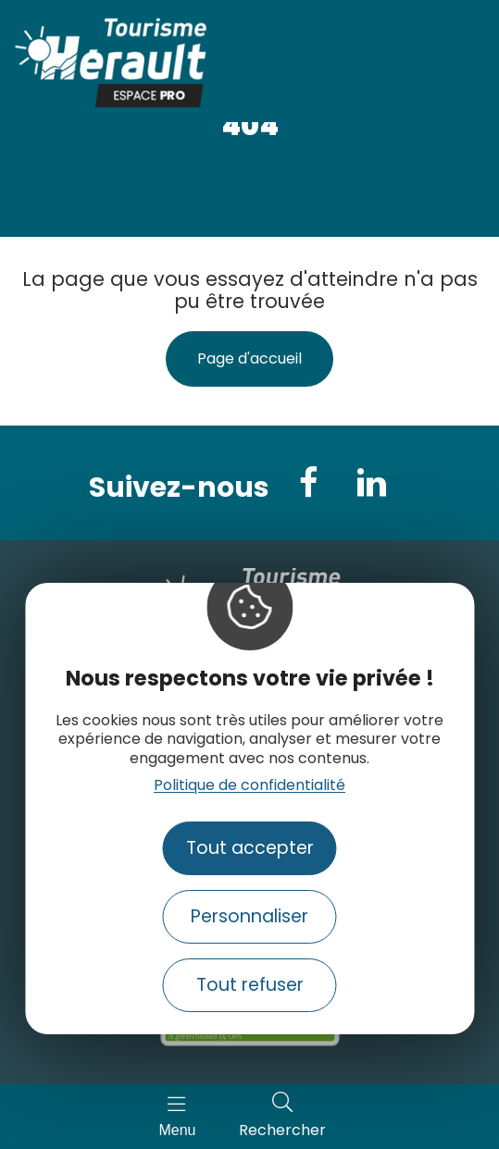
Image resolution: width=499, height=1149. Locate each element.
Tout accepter (250, 847)
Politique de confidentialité (249, 785)
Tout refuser (250, 984)
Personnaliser (249, 916)
